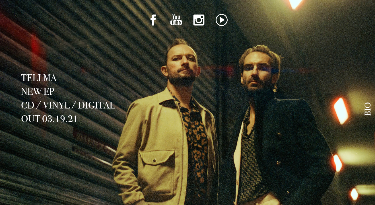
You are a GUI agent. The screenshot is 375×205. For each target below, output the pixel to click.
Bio (368, 109)
